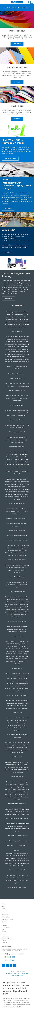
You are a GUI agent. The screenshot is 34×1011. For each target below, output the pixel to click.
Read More (17, 118)
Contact (4, 911)
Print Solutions (6, 917)
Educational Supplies (7, 919)
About (3, 906)
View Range (17, 43)
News (3, 908)
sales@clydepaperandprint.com (14, 954)
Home (3, 904)
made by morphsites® (17, 975)
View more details (10, 158)
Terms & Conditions (11, 973)
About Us (7, 252)
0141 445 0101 (10, 960)
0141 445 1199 (10, 957)
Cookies (26, 973)
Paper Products (6, 914)
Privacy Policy (20, 973)
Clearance (4, 921)
